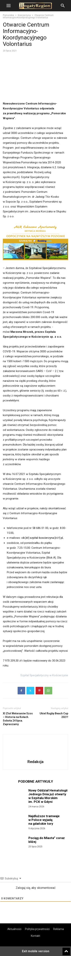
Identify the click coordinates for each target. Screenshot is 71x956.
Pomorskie (8, 15)
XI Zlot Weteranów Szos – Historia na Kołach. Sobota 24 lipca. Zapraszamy (18, 719)
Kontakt (35, 935)
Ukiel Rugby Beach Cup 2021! (54, 715)
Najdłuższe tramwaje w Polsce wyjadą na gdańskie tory (44, 819)
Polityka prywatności (37, 929)
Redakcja (35, 761)
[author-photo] (35, 756)
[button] (8, 5)
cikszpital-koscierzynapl (42, 537)
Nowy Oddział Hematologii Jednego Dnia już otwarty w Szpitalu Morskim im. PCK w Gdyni (47, 796)
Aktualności (14, 929)
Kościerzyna (24, 15)
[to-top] (66, 950)
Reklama (58, 929)
